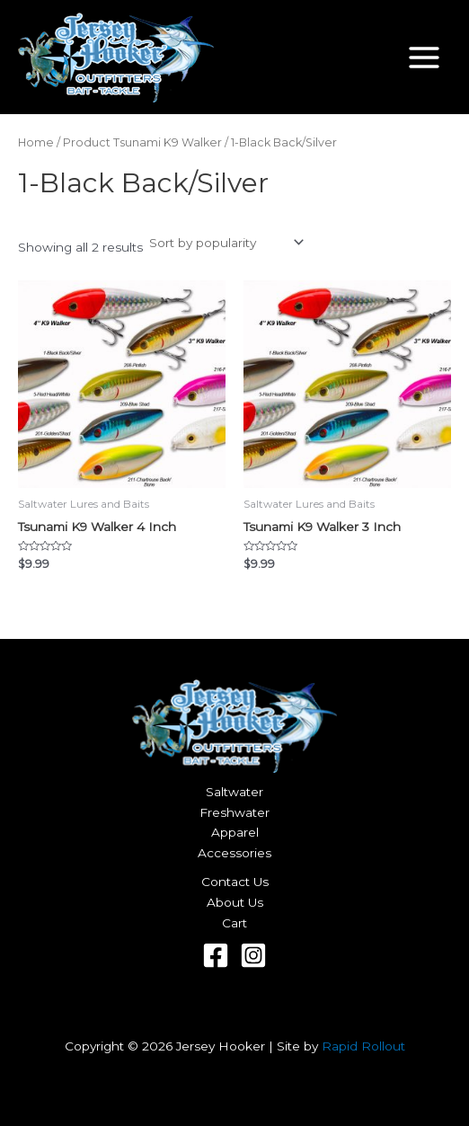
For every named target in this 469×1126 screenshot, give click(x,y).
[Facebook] (215, 955)
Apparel (235, 832)
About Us (235, 902)
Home (36, 142)
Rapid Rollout (363, 1046)
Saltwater (234, 792)
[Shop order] (225, 242)
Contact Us (235, 881)
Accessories (234, 853)
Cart (234, 923)
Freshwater (234, 812)
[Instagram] (253, 955)
